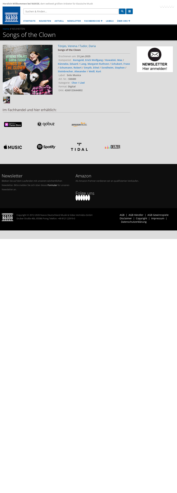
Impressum (157, 218)
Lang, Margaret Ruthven (95, 63)
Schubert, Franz (120, 63)
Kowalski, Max (113, 60)
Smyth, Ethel (91, 67)
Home (6, 28)
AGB (122, 215)
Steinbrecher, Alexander (72, 71)
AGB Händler (136, 215)
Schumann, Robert (71, 67)
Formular (52, 185)
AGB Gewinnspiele (158, 215)
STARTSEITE (29, 21)
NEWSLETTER (74, 21)
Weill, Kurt (95, 71)
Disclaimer (126, 218)
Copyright (141, 218)
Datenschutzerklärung (134, 221)
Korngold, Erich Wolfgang (88, 60)
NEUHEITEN (45, 21)
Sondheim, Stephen (113, 67)
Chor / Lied (78, 82)
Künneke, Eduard (68, 63)
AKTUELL (59, 21)
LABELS (110, 21)
